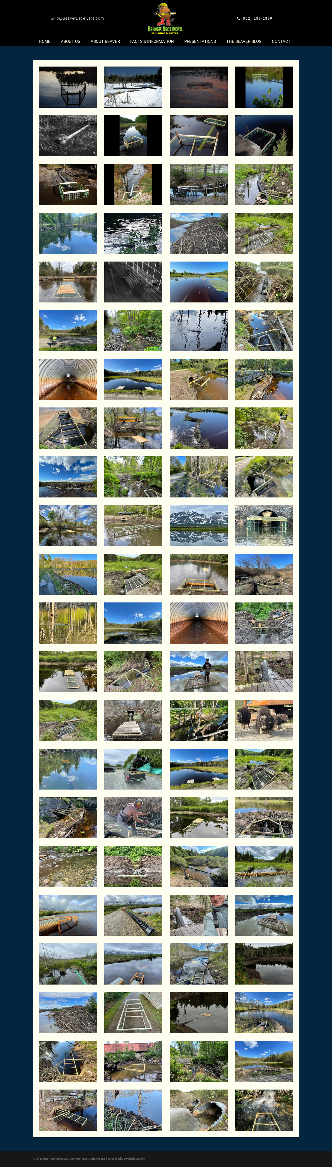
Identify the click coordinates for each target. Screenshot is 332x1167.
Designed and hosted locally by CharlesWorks (116, 1158)
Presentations (200, 41)
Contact (281, 41)
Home (45, 41)
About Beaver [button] (105, 41)
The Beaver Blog (244, 41)
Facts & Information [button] (152, 41)
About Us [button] (70, 41)
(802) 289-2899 (256, 18)
